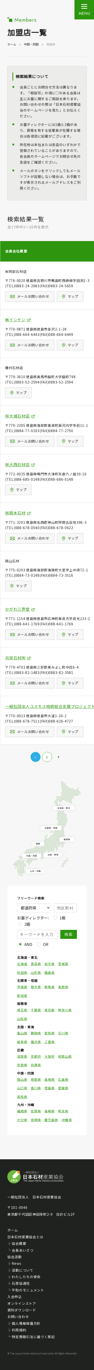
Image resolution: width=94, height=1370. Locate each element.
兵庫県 (36, 1065)
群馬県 (49, 987)
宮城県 (63, 964)
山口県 (22, 1088)
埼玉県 (22, 1010)
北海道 (22, 964)
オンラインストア (21, 1303)
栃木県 (36, 987)
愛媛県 (63, 1088)
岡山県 (22, 1079)
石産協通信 (21, 1283)
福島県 (49, 972)
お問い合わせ (18, 1316)
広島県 (63, 1079)
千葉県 (36, 1010)
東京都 (49, 1010)
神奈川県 (65, 1010)
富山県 (22, 1033)
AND (28, 944)
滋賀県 (22, 1056)
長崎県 (49, 1111)
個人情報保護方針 (26, 1323)
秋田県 (22, 972)
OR (45, 944)
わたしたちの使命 (26, 1276)
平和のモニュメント (28, 1290)
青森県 (36, 964)
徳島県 (49, 1088)
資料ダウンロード (21, 1310)
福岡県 (22, 1111)
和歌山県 (65, 1056)
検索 (68, 934)
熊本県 (63, 1111)
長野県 (63, 987)
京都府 (36, 1056)
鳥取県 (36, 1079)
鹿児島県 (51, 1120)
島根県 (49, 1079)
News (16, 1263)
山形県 (36, 972)
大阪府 (49, 1056)
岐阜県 (22, 1042)
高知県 (22, 1097)
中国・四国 (31, 44)
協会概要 (19, 1243)
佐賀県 (36, 1111)
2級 (27, 924)
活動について (22, 1270)
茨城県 (22, 987)
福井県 (36, 1042)
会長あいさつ (22, 1250)
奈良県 (22, 1065)
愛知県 (49, 1033)
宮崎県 (36, 1120)
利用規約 (19, 1329)
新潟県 (22, 996)
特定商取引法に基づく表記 (33, 1336)
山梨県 (22, 1019)
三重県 (49, 1042)
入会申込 (14, 1296)
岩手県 (49, 964)
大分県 (22, 1120)
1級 (63, 918)
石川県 (63, 1033)
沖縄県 (67, 1120)
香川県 (36, 1088)
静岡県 (36, 1033)
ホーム (11, 44)
